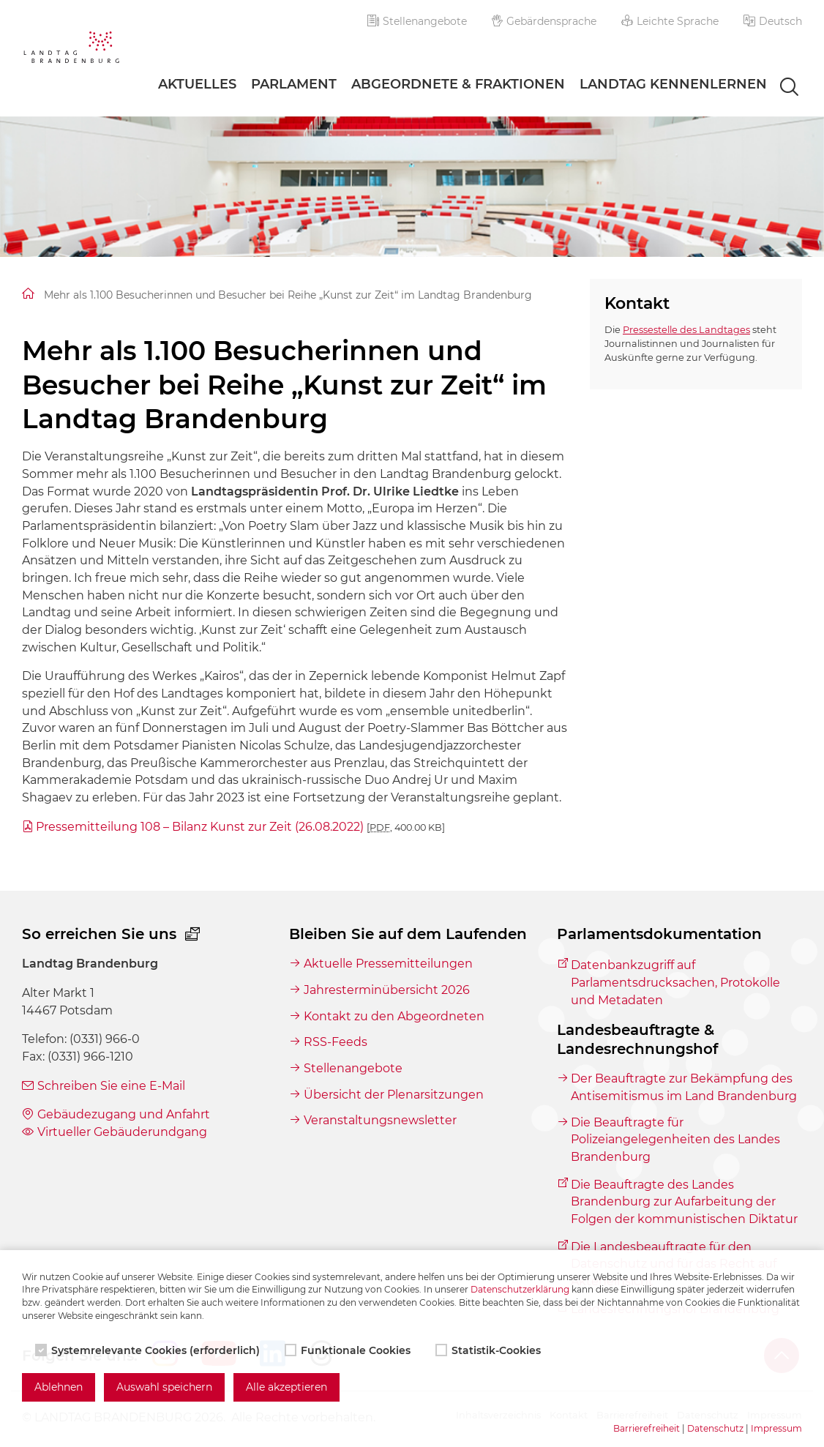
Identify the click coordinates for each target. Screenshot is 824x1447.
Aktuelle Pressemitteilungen (388, 964)
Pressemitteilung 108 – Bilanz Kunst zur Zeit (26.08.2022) (240, 827)
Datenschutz (715, 1428)
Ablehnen (58, 1387)
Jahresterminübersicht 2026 (387, 990)
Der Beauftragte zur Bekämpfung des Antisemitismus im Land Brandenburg (684, 1087)
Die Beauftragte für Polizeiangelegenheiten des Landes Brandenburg (675, 1139)
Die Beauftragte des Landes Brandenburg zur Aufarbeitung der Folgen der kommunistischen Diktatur (684, 1202)
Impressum (776, 1428)
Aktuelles (197, 84)
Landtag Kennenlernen (673, 84)
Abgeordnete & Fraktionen (458, 84)
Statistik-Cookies (489, 1350)
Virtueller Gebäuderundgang (122, 1132)
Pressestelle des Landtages (686, 329)
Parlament (294, 84)
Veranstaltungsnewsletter (380, 1120)
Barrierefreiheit (646, 1428)
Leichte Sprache (670, 21)
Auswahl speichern (164, 1387)
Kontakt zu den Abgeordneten (394, 1016)
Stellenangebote (417, 21)
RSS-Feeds (335, 1042)
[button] (773, 21)
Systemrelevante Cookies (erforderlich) (149, 1350)
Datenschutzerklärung (520, 1289)
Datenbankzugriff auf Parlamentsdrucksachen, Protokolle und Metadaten (675, 982)
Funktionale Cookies (349, 1350)
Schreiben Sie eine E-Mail (111, 1086)
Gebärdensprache (544, 21)
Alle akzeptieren (286, 1387)
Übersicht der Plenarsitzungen (394, 1095)
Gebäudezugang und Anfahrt (123, 1114)
